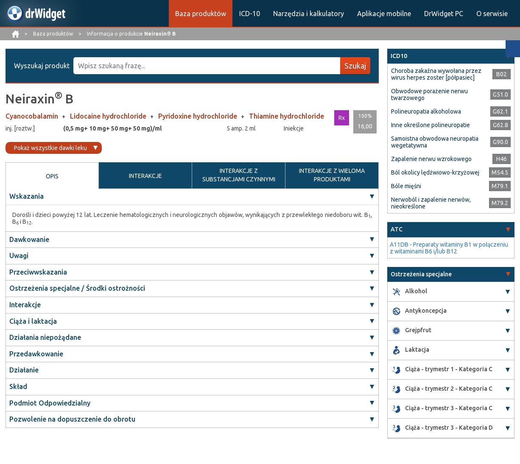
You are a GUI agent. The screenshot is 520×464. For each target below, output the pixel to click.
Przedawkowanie (36, 354)
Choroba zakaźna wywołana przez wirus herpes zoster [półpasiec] (436, 74)
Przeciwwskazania (38, 272)
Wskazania (26, 196)
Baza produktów (200, 13)
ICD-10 (249, 13)
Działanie (24, 370)
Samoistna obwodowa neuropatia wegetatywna (434, 142)
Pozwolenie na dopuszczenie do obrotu (72, 419)
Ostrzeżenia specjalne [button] (421, 274)
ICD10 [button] (399, 56)
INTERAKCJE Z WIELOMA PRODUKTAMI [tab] (332, 175)
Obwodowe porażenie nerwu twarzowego (429, 94)
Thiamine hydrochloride (286, 116)
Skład (18, 386)
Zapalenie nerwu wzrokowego (431, 159)
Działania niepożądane (45, 337)
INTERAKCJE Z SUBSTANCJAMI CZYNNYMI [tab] (238, 175)
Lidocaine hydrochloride (109, 116)
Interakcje (25, 304)
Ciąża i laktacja (33, 321)
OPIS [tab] (52, 176)
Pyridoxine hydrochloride (198, 116)
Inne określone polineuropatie (430, 125)
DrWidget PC (443, 13)
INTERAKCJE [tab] (145, 175)
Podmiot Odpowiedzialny (49, 403)
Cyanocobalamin (33, 116)
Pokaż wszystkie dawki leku (50, 147)
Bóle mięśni (406, 186)
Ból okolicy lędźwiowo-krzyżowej (435, 172)
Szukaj (355, 65)
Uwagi (18, 255)
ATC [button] (397, 229)
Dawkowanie (29, 239)
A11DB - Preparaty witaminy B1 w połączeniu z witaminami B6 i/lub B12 (449, 248)
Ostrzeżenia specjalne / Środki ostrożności (77, 288)
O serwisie (492, 13)
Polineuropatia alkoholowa (426, 111)
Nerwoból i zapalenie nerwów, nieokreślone (431, 203)
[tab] (450, 56)
